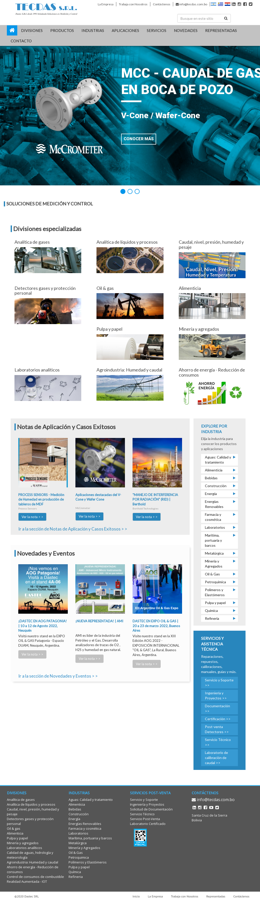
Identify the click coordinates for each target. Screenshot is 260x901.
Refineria (76, 876)
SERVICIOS (156, 30)
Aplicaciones (125, 30)
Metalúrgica (78, 843)
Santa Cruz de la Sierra (209, 815)
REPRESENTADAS (221, 30)
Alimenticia (15, 833)
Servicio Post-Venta (145, 819)
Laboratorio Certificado (148, 823)
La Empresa (105, 4)
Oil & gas (13, 828)
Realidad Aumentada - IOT (27, 881)
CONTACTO (21, 41)
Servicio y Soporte (144, 799)
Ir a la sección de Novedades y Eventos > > (58, 676)
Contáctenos (161, 4)
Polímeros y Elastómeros (88, 862)
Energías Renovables (85, 823)
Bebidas (75, 809)
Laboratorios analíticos (24, 847)
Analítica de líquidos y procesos (31, 804)
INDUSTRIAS (93, 30)
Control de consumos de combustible (35, 876)
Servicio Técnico (142, 814)
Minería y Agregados (84, 847)
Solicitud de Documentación (151, 809)
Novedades (186, 30)
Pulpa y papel (17, 838)
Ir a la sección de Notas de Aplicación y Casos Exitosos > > (72, 529)
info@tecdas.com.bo (191, 4)
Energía (74, 819)
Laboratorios (78, 833)
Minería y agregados (23, 843)
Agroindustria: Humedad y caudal (32, 862)
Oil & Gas (76, 852)
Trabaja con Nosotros (133, 4)
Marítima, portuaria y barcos (90, 838)
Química (75, 872)
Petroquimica (79, 857)
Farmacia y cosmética (85, 828)
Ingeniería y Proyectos (147, 804)
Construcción (79, 814)
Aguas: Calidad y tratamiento (91, 799)
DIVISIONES (32, 30)
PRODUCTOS (62, 30)
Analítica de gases (21, 799)
